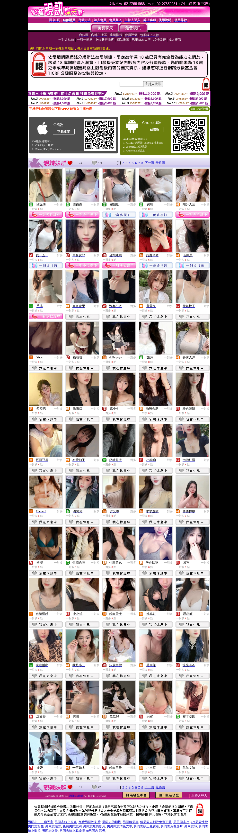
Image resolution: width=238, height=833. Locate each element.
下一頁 (149, 163)
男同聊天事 (131, 822)
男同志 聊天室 (40, 822)
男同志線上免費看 (146, 826)
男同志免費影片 (172, 826)
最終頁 (160, 163)
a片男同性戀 (199, 822)
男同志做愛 (50, 831)
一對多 (58, 204)
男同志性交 (53, 826)
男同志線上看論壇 (72, 831)
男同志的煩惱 (111, 822)
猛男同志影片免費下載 (156, 822)
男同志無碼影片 (94, 826)
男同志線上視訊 (66, 822)
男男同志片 (181, 822)
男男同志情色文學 (119, 826)
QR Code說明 (199, 109)
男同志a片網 (76, 795)
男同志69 (190, 826)
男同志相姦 (36, 826)
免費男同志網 (72, 826)
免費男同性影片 (90, 822)
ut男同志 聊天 (95, 831)
